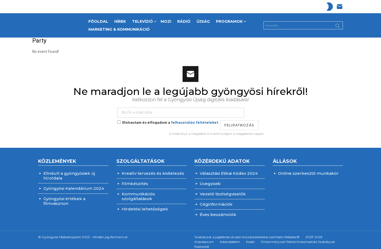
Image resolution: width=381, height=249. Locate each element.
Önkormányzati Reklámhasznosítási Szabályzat (298, 238)
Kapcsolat (201, 243)
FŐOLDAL (98, 19)
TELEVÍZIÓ (142, 20)
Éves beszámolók (218, 210)
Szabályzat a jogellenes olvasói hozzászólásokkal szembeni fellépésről (247, 233)
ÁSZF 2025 (314, 233)
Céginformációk (216, 200)
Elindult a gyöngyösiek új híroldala (69, 172)
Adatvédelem (230, 238)
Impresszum (204, 238)
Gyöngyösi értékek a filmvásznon (64, 197)
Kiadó (250, 238)
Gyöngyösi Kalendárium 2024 (73, 184)
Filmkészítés (135, 179)
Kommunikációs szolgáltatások (138, 192)
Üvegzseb (210, 179)
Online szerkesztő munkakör (308, 169)
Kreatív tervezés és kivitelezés (153, 169)
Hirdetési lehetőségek (145, 205)
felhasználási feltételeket (194, 119)
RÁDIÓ (183, 19)
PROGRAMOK (229, 20)
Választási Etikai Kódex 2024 (229, 169)
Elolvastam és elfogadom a (167, 119)
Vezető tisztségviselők (223, 189)
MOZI (166, 19)
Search (337, 25)
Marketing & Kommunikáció (119, 27)
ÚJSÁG (203, 19)
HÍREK (120, 19)
